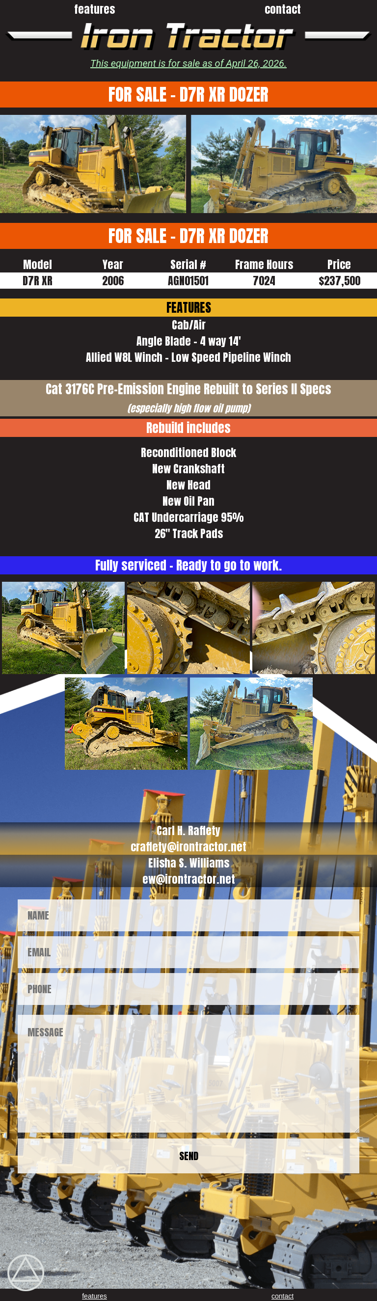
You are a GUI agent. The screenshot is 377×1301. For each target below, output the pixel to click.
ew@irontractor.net (188, 879)
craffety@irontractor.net (188, 847)
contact (283, 9)
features (94, 9)
